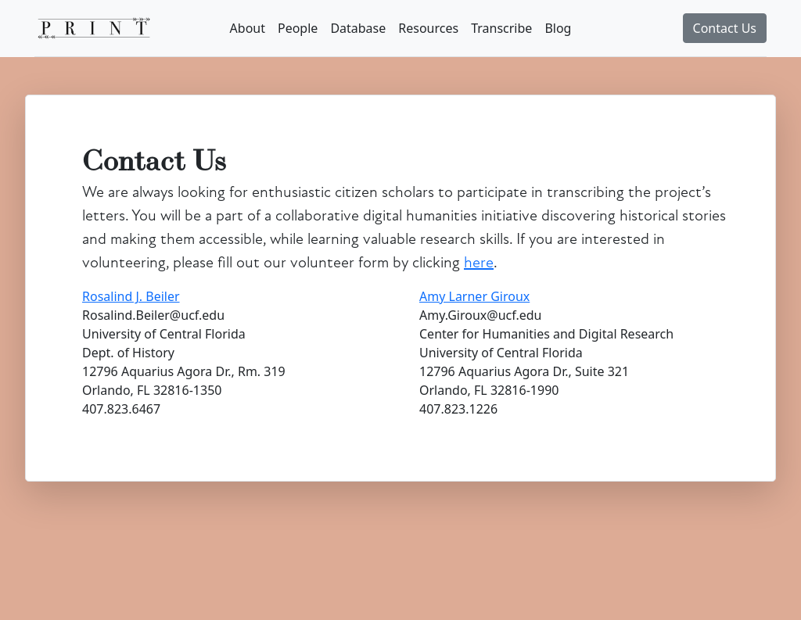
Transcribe (501, 28)
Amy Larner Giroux (474, 296)
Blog (557, 28)
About (247, 28)
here (479, 262)
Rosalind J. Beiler (131, 296)
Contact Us (724, 28)
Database (358, 28)
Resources (428, 28)
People (298, 28)
